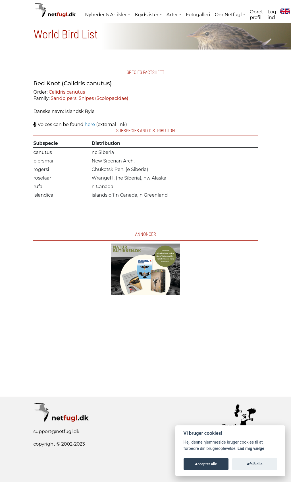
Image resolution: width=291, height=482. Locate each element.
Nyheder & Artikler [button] (106, 14)
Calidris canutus (67, 92)
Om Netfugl (228, 14)
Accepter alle (206, 464)
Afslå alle (255, 464)
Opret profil (256, 14)
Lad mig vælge (251, 448)
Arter (172, 14)
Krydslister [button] (146, 14)
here (90, 124)
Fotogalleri (198, 14)
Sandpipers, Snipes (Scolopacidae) (89, 98)
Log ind (272, 14)
